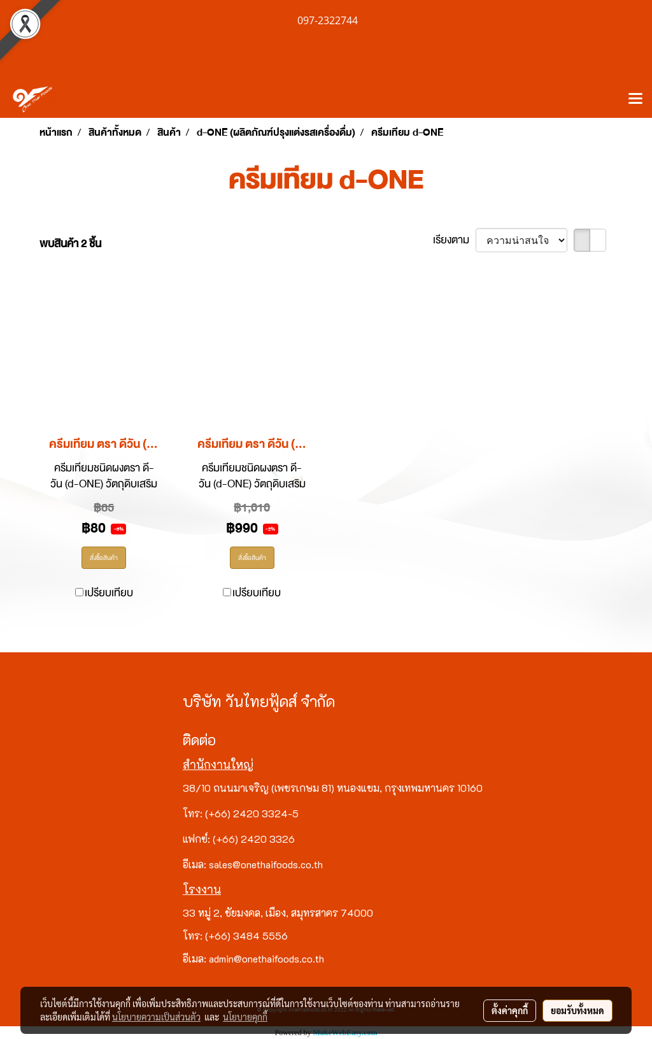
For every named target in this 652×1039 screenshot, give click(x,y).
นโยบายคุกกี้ (245, 1016)
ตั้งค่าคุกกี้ (510, 1010)
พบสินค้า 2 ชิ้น (70, 243)
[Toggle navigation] (635, 99)
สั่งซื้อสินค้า (104, 557)
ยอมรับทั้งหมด (577, 1010)
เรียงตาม (454, 240)
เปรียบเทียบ (109, 593)
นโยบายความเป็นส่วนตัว (156, 1016)
